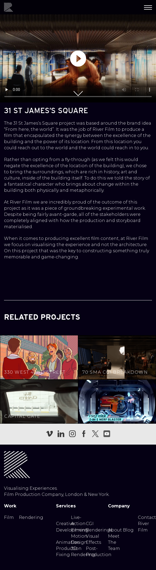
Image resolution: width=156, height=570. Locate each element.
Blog (128, 530)
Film (9, 517)
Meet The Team (114, 542)
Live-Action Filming (80, 523)
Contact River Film (147, 523)
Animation (68, 542)
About (115, 530)
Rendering (31, 517)
